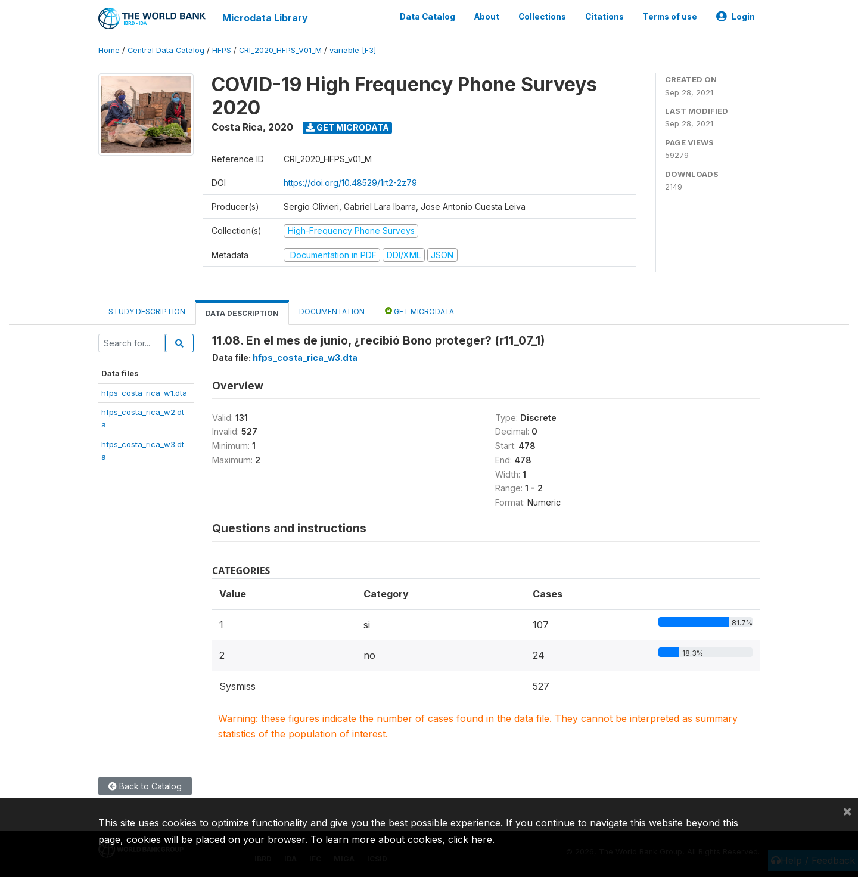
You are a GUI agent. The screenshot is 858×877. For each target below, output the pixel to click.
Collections (542, 16)
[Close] (847, 811)
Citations (604, 16)
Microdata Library (265, 18)
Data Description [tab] (242, 313)
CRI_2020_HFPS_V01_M (280, 50)
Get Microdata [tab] (419, 311)
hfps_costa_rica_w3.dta (305, 357)
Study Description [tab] (146, 311)
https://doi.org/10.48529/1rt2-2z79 (350, 183)
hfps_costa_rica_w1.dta (144, 393)
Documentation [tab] (332, 311)
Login (735, 16)
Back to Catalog (145, 786)
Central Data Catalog (166, 50)
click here (470, 839)
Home (109, 50)
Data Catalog (427, 16)
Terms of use (670, 16)
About (486, 16)
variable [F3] (352, 50)
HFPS (221, 50)
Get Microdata (347, 127)
